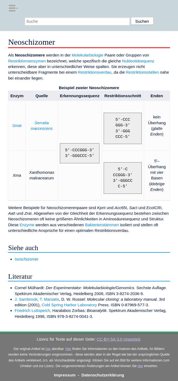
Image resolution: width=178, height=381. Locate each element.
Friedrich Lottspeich (32, 310)
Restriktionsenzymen (27, 61)
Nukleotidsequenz (138, 61)
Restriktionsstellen (142, 72)
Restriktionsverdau (94, 72)
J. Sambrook (26, 299)
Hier (68, 349)
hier (48, 349)
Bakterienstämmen (102, 224)
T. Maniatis (49, 299)
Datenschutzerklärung (103, 375)
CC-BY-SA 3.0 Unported (118, 339)
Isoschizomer (26, 259)
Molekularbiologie (87, 55)
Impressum (65, 375)
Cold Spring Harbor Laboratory (69, 305)
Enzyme (27, 224)
